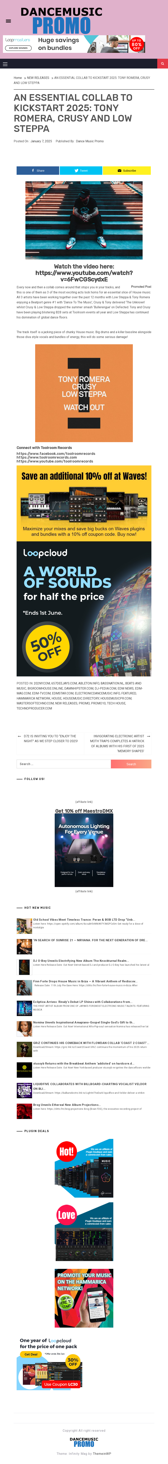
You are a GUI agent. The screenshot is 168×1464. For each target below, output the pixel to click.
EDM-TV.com (41, 693)
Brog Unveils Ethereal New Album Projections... (67, 1105)
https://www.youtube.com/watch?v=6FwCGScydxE (84, 276)
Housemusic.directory (81, 698)
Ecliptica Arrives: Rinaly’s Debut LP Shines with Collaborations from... (82, 1002)
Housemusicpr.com (115, 698)
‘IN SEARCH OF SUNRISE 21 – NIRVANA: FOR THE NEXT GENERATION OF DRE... (90, 940)
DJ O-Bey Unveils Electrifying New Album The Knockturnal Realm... (81, 961)
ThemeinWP (102, 1454)
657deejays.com (64, 683)
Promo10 (98, 703)
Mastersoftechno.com (35, 703)
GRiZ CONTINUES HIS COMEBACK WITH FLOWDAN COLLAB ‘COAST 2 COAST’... (91, 1043)
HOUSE (57, 698)
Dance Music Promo (90, 141)
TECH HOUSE (116, 703)
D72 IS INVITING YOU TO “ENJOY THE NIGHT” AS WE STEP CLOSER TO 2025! (51, 738)
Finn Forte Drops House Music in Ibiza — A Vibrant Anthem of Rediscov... (85, 981)
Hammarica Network (33, 698)
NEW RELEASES (66, 703)
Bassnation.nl (112, 683)
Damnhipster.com (78, 688)
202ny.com (42, 683)
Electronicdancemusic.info (97, 693)
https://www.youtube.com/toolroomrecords (55, 461)
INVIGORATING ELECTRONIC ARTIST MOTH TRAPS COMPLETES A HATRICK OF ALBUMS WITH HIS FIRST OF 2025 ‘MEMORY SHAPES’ (117, 743)
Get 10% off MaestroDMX (84, 811)
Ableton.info (88, 683)
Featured (128, 693)
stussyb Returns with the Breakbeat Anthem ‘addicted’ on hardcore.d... (83, 1063)
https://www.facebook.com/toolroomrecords (56, 454)
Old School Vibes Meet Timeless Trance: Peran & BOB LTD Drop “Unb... (84, 919)
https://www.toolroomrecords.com (47, 457)
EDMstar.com (62, 693)
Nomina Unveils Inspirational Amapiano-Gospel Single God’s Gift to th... (84, 1022)
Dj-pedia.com (105, 688)
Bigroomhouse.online (45, 688)
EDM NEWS (126, 688)
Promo (84, 703)
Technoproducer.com (34, 708)
